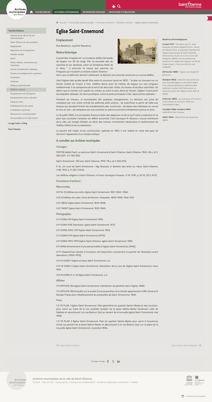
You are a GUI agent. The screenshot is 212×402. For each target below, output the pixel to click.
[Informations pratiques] (94, 11)
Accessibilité (61, 382)
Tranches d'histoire (105, 22)
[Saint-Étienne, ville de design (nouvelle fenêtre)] (194, 380)
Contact (36, 382)
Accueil (63, 22)
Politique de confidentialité (82, 382)
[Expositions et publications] (122, 11)
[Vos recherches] (42, 11)
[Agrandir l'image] (137, 51)
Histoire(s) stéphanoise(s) (81, 22)
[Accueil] (31, 11)
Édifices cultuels (125, 22)
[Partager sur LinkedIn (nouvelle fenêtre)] (118, 361)
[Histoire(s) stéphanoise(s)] (66, 11)
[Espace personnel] (113, 4)
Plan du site (47, 382)
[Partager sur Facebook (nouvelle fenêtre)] (108, 361)
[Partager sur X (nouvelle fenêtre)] (113, 361)
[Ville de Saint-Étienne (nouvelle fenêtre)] (189, 4)
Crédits (134, 382)
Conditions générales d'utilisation (113, 382)
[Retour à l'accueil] (16, 381)
